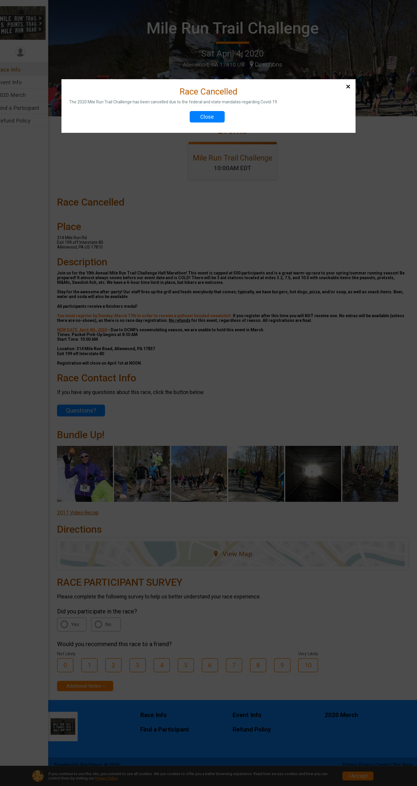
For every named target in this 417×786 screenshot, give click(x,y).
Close (207, 117)
